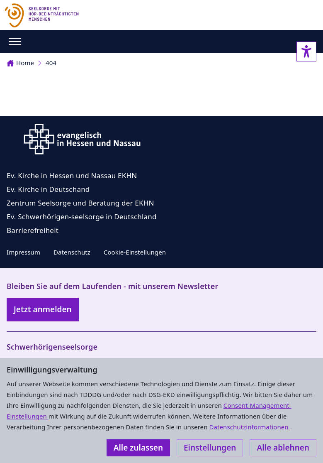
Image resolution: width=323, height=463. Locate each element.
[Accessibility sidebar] (306, 51)
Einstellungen (210, 447)
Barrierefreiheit (32, 230)
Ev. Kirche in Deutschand (48, 189)
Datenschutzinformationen (249, 427)
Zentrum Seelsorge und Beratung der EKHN (80, 203)
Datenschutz (71, 252)
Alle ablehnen (283, 447)
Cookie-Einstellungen (135, 252)
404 (51, 63)
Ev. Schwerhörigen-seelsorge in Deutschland (82, 216)
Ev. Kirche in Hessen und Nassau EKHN (72, 175)
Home (20, 63)
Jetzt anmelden (43, 309)
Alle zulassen (138, 447)
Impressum (23, 252)
